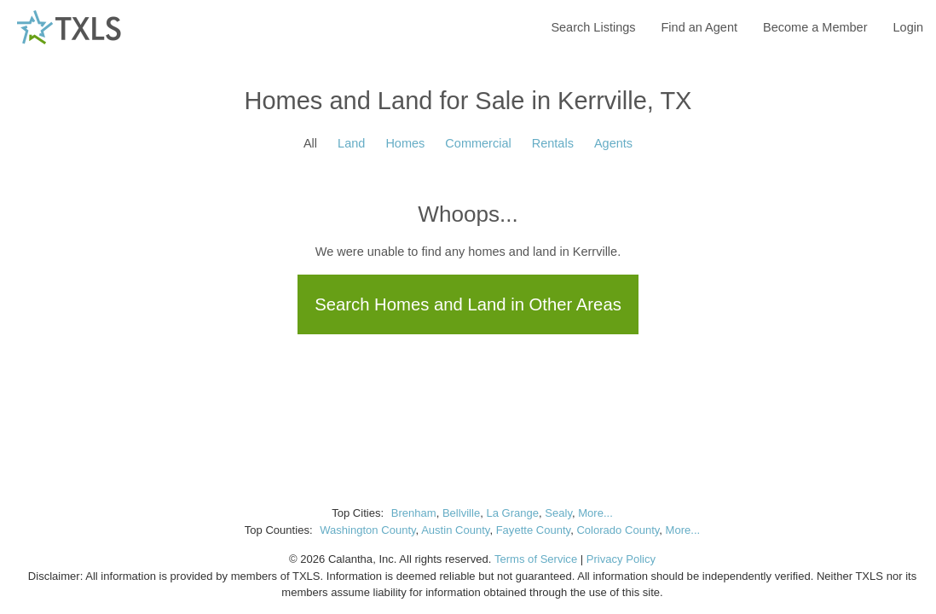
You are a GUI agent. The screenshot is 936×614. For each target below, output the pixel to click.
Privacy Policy (621, 559)
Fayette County (533, 530)
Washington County (367, 530)
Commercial (478, 143)
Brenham (413, 513)
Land (351, 143)
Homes (405, 143)
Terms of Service (535, 559)
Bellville (461, 513)
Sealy (558, 513)
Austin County (455, 530)
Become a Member (815, 27)
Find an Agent (700, 27)
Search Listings (593, 27)
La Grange (512, 513)
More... (595, 513)
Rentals (553, 143)
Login (908, 27)
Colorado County (617, 530)
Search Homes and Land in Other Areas (468, 304)
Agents (613, 143)
